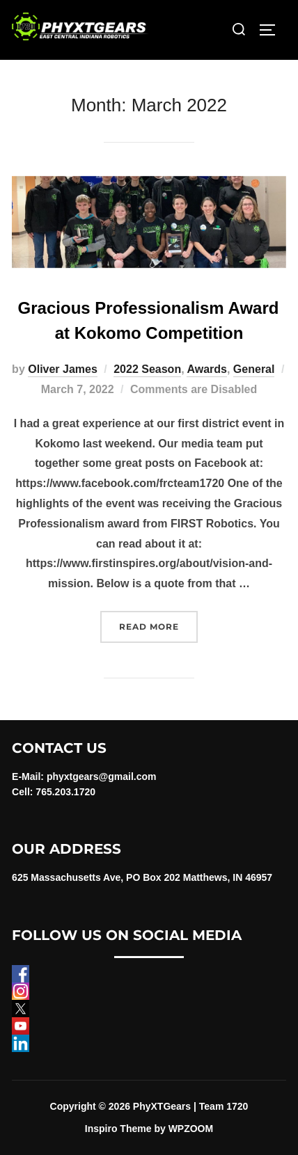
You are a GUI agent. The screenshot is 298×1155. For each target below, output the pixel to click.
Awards (207, 369)
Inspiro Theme (118, 1128)
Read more (158, 625)
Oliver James (62, 369)
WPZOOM (191, 1128)
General (254, 369)
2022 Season (147, 369)
